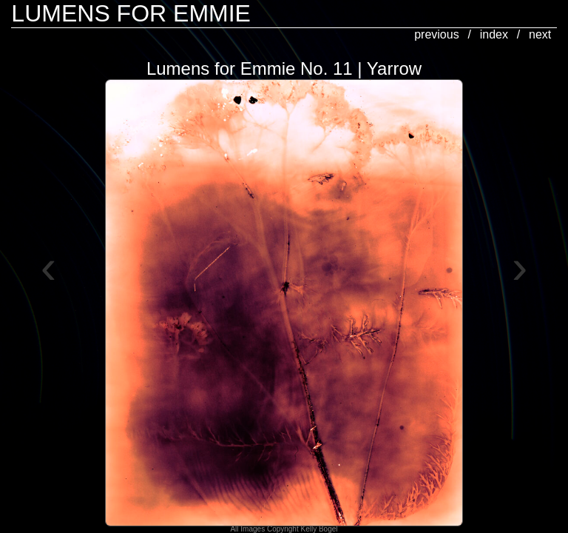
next (540, 34)
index (494, 34)
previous (436, 34)
